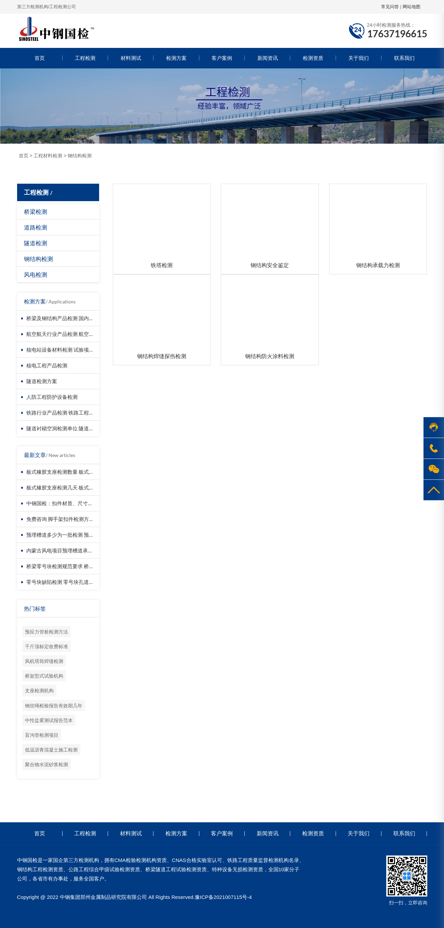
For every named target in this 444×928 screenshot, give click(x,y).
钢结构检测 (80, 155)
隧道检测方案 (41, 381)
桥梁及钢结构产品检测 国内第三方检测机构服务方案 (85, 318)
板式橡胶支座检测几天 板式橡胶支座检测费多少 (80, 487)
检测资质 (313, 58)
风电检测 (35, 274)
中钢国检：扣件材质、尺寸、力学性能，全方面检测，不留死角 (98, 503)
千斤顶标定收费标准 (46, 646)
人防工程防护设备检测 (52, 397)
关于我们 (358, 58)
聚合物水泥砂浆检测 (46, 764)
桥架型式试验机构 (44, 676)
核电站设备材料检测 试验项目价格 (65, 350)
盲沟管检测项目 (41, 735)
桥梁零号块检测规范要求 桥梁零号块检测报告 (78, 566)
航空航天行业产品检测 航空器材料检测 (70, 334)
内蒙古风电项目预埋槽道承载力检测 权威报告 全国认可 (88, 550)
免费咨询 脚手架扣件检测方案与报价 (67, 519)
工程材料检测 (47, 155)
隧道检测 (35, 243)
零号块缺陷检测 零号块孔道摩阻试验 (67, 582)
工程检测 (85, 58)
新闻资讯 (267, 58)
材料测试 (131, 58)
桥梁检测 (35, 211)
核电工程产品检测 (46, 365)
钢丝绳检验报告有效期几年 (53, 705)
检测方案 (176, 58)
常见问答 (390, 6)
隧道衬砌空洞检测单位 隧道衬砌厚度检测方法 (78, 428)
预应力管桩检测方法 (46, 632)
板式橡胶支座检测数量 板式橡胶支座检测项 (75, 472)
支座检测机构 (39, 690)
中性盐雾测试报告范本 (49, 720)
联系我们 (404, 58)
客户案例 (222, 58)
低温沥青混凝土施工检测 (51, 750)
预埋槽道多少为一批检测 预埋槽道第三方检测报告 (83, 535)
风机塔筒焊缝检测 (44, 661)
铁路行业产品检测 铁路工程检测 (62, 412)
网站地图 (411, 6)
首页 (40, 58)
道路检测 (35, 227)
